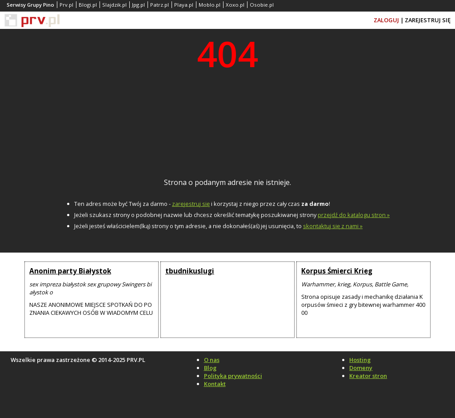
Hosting (360, 360)
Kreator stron (368, 376)
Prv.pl (66, 4)
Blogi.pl (88, 4)
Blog (210, 368)
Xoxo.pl (235, 4)
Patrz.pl (159, 4)
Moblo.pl (209, 4)
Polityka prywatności (233, 376)
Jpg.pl (138, 4)
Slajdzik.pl (114, 4)
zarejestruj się (191, 204)
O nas (212, 360)
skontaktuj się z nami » (333, 226)
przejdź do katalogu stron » (354, 215)
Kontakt (215, 384)
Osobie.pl (262, 4)
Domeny (360, 368)
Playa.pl (183, 4)
